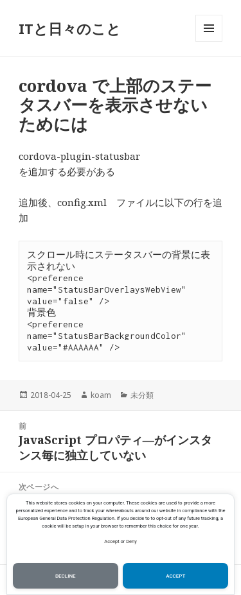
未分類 (142, 395)
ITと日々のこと (70, 28)
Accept (111, 541)
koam (101, 395)
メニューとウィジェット (208, 41)
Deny (131, 541)
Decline (65, 576)
